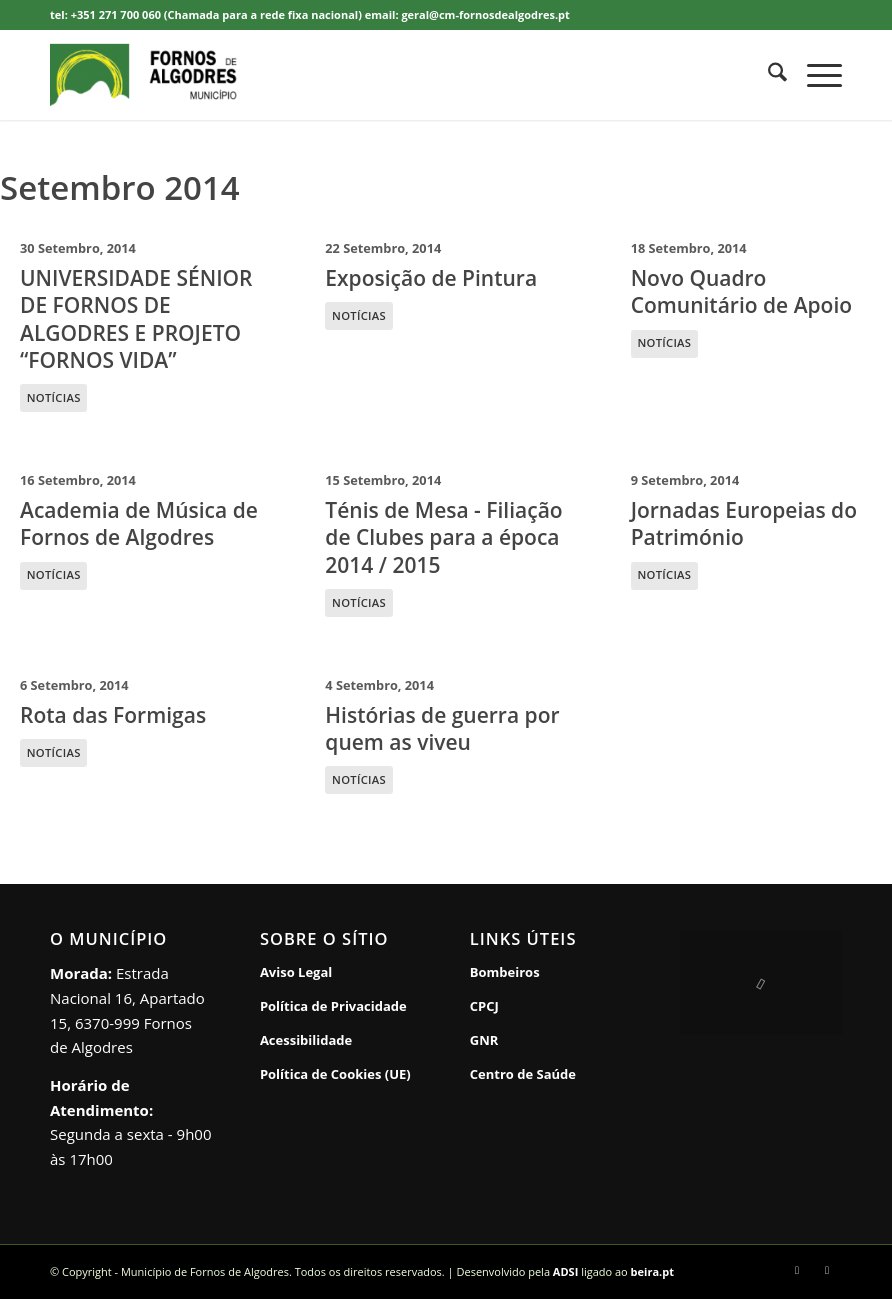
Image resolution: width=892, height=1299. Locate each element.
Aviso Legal (296, 972)
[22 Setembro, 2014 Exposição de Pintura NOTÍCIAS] (445, 324)
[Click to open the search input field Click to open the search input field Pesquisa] (767, 75)
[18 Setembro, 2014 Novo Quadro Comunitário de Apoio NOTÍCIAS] (751, 324)
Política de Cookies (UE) (335, 1074)
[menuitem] (767, 75)
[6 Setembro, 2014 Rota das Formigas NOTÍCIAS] (140, 733)
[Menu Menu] (814, 75)
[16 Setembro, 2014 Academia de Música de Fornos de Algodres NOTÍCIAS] (140, 542)
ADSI (565, 1271)
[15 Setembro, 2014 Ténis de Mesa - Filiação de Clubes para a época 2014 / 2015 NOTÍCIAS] (445, 542)
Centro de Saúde (523, 1074)
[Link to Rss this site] (827, 1270)
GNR (484, 1040)
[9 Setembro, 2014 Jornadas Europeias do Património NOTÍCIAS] (751, 542)
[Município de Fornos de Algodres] (172, 75)
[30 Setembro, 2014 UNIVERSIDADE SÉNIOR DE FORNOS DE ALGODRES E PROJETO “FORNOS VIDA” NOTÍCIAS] (140, 324)
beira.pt (652, 1271)
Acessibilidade (306, 1040)
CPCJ (484, 1006)
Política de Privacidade (333, 1006)
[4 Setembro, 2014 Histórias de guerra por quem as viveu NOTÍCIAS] (445, 733)
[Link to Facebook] (797, 1270)
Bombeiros (505, 972)
